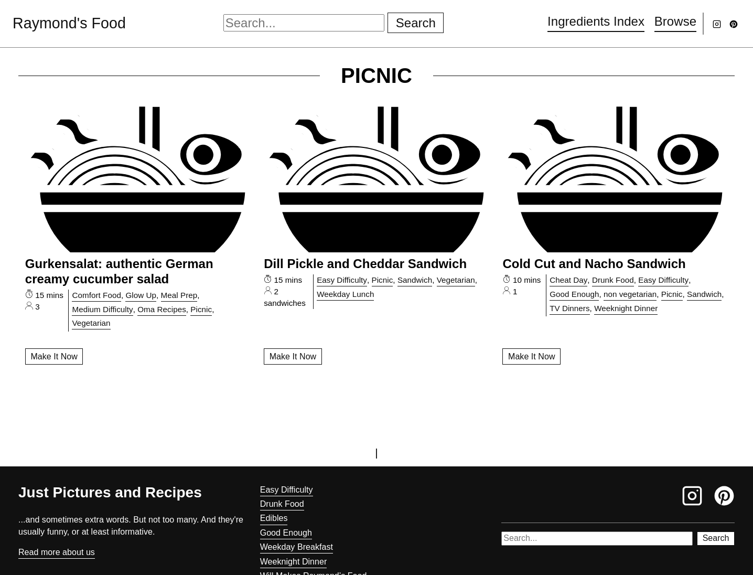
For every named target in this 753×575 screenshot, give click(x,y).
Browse (675, 21)
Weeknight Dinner (626, 308)
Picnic (201, 309)
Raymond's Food (69, 23)
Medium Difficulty (102, 309)
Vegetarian (91, 322)
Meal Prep (179, 295)
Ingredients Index (595, 21)
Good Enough (574, 294)
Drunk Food (613, 279)
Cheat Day (568, 279)
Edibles (274, 518)
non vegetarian (630, 294)
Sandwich (414, 279)
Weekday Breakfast (296, 546)
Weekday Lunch (345, 294)
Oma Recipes (161, 309)
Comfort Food (96, 295)
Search (416, 23)
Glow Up (140, 295)
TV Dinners (569, 308)
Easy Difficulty (342, 279)
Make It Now (53, 356)
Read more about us (56, 552)
